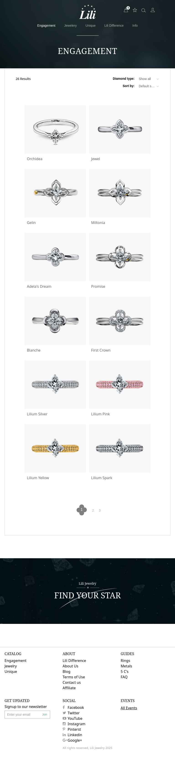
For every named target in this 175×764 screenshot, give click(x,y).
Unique (90, 25)
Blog (66, 671)
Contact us (72, 682)
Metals (126, 666)
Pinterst (72, 729)
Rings (125, 660)
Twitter (71, 712)
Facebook (73, 707)
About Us (70, 666)
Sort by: (128, 86)
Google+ (72, 740)
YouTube (72, 718)
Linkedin (72, 734)
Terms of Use (74, 676)
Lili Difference (114, 25)
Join (44, 714)
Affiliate (69, 687)
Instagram (74, 723)
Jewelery (70, 25)
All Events (129, 707)
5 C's (125, 671)
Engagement (46, 25)
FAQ (124, 676)
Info (135, 25)
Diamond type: (123, 78)
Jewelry (11, 666)
